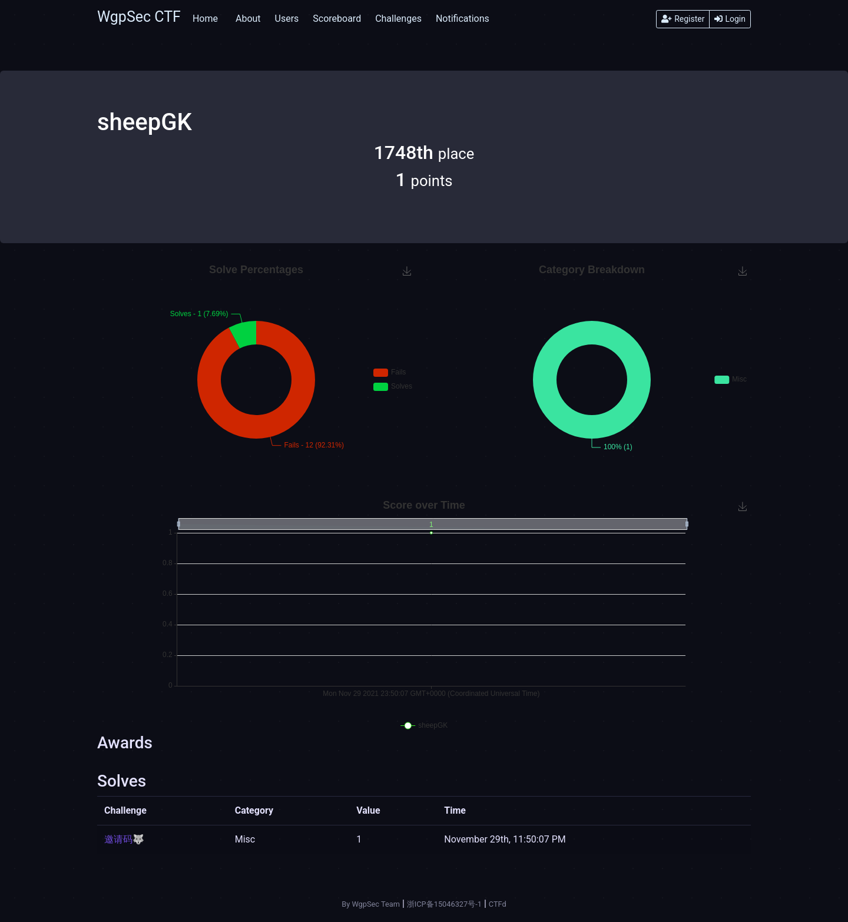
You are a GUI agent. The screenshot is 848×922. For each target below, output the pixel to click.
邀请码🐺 (124, 839)
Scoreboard (337, 18)
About (248, 18)
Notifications (462, 18)
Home (205, 18)
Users (287, 18)
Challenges (398, 18)
